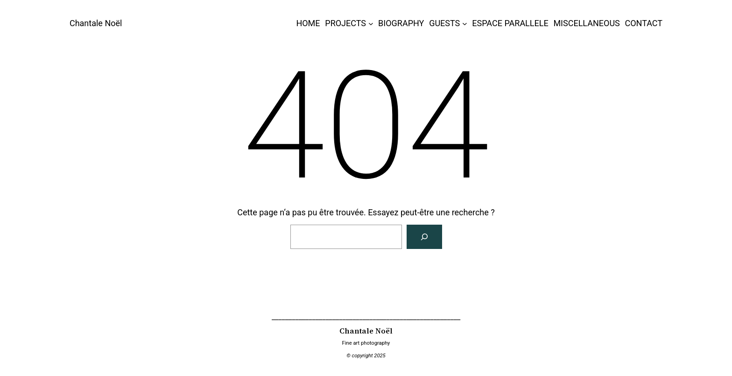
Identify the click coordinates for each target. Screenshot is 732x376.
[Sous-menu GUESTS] (464, 23)
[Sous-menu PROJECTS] (370, 23)
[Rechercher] (424, 237)
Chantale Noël (96, 23)
